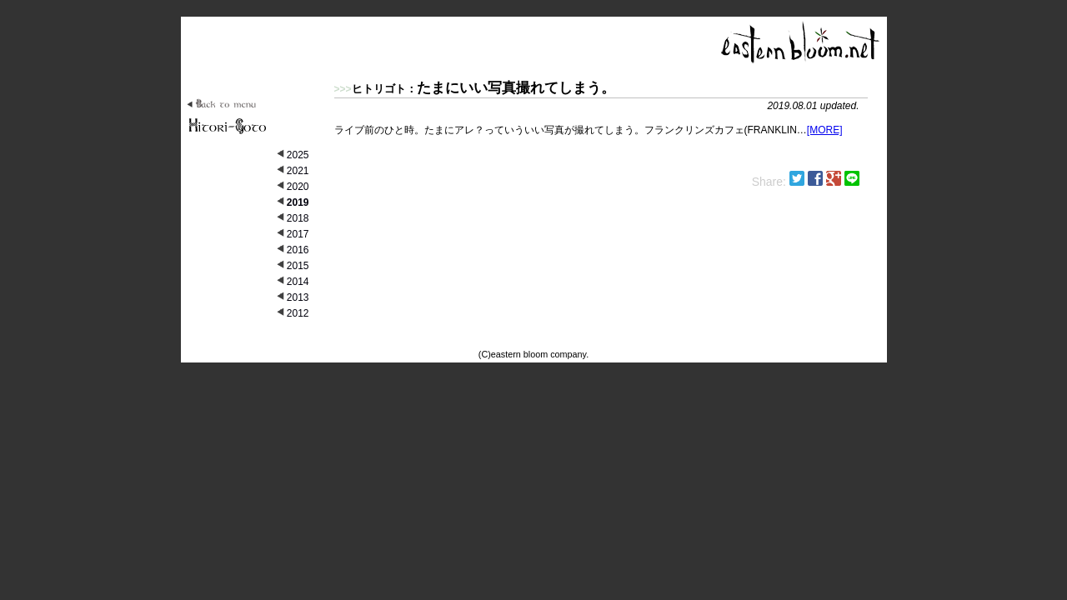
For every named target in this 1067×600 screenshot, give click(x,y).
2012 (298, 313)
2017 (298, 234)
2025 (298, 155)
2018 (298, 218)
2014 (298, 282)
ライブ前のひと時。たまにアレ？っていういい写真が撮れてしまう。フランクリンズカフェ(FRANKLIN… (601, 107)
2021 (298, 171)
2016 (298, 250)
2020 (298, 186)
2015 (298, 266)
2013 (298, 297)
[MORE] (825, 130)
